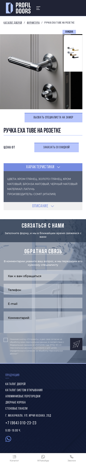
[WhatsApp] (43, 458)
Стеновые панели (16, 408)
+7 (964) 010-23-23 (20, 423)
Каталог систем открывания (24, 390)
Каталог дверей (13, 22)
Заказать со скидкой (56, 147)
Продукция (12, 375)
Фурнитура (33, 22)
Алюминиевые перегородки (22, 396)
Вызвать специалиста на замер (53, 117)
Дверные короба (15, 402)
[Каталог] (14, 458)
